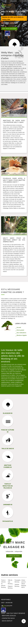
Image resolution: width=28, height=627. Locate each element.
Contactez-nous (13, 555)
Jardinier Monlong (17, 585)
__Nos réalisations (20, 332)
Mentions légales (9, 615)
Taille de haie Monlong (10, 581)
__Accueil (18, 327)
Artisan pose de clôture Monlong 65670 (23, 583)
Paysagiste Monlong (17, 581)
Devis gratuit (7, 621)
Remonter (24, 621)
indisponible (13, 1)
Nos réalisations (9, 28)
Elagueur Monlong (10, 587)
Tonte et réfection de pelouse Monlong (3, 583)
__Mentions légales (21, 335)
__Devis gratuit (19, 330)
